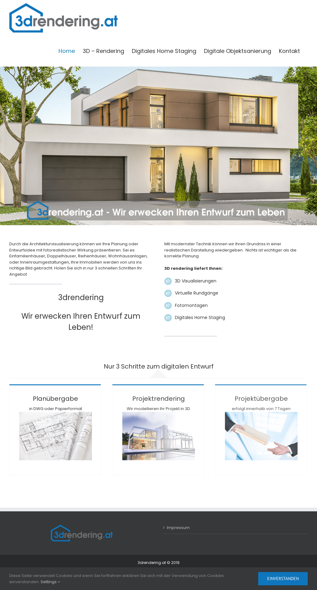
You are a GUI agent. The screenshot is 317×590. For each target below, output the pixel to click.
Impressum (178, 528)
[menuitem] (67, 51)
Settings (50, 582)
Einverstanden (283, 578)
